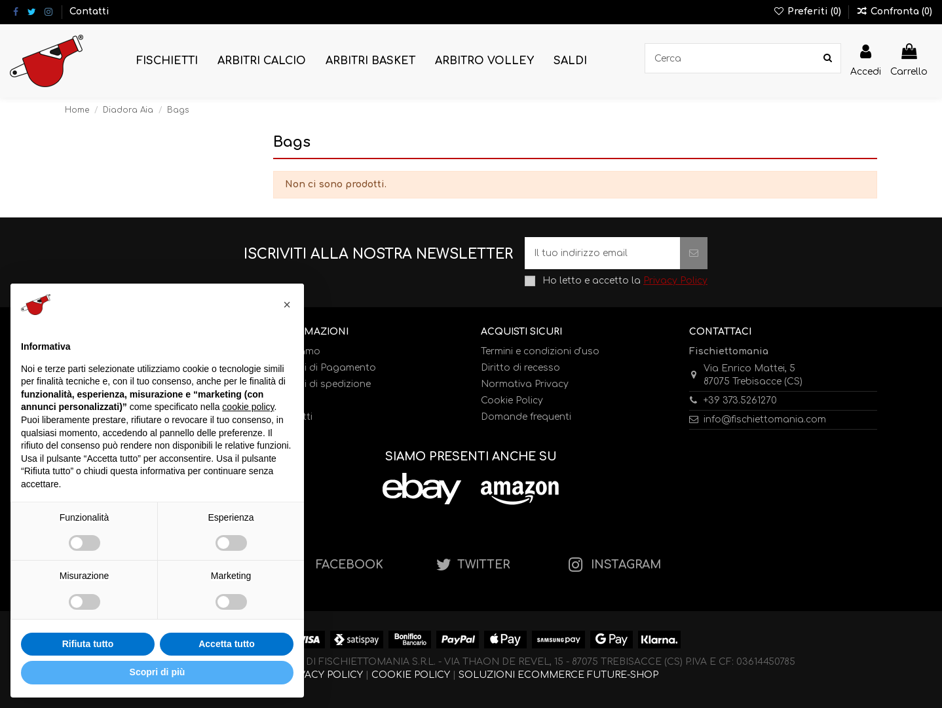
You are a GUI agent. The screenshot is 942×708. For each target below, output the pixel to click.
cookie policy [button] (248, 406)
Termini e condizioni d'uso (540, 351)
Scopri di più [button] (157, 672)
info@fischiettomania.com (765, 419)
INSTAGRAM (626, 565)
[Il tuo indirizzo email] (602, 253)
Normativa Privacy (525, 384)
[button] (167, 61)
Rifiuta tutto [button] (88, 644)
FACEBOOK (349, 565)
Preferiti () (808, 11)
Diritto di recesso (520, 368)
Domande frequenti (526, 417)
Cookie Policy (512, 400)
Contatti (89, 11)
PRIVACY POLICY (323, 675)
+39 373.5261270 (740, 400)
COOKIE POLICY (410, 675)
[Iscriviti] (693, 253)
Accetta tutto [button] (226, 644)
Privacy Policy (675, 281)
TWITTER (483, 565)
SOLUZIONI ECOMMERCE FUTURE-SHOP (558, 675)
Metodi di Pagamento (324, 368)
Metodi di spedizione (322, 384)
